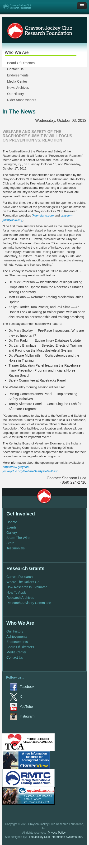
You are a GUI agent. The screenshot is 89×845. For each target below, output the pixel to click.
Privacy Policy (57, 832)
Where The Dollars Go (22, 582)
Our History (15, 94)
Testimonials (15, 548)
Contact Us (15, 69)
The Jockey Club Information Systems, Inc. (56, 837)
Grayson (44, 496)
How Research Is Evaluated (26, 587)
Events (11, 527)
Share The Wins (18, 538)
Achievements (16, 636)
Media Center (17, 81)
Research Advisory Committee (28, 603)
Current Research (19, 577)
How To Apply (16, 592)
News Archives (18, 88)
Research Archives (20, 598)
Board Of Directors (21, 63)
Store (10, 543)
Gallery (11, 532)
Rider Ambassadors (21, 100)
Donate (11, 522)
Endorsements (17, 75)
